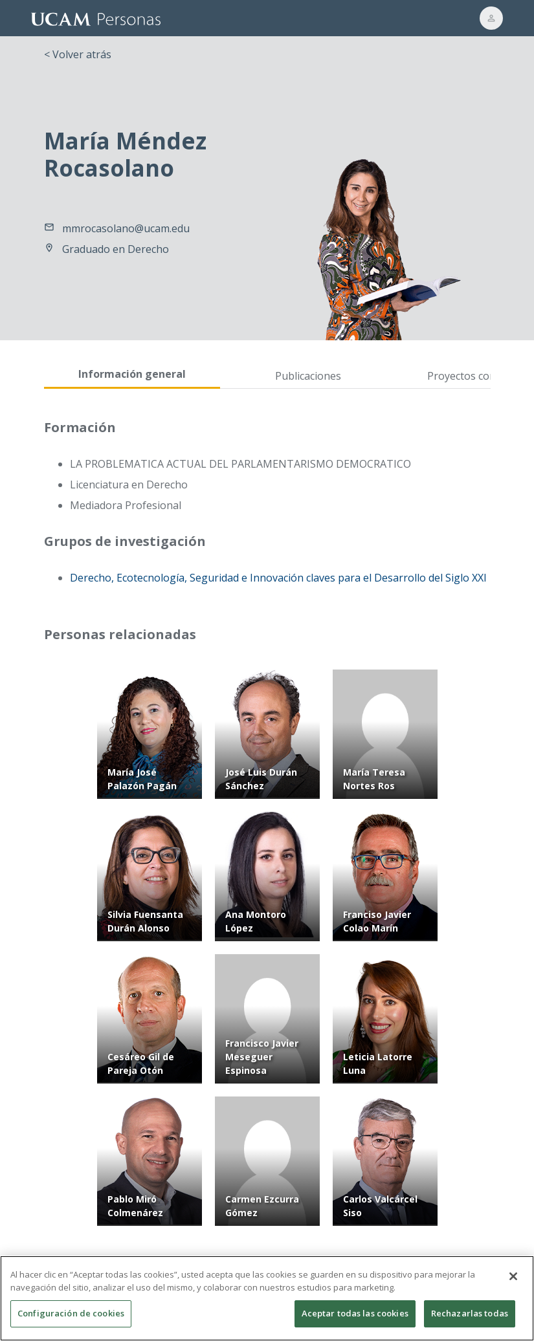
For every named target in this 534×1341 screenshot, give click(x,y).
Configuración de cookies (70, 1320)
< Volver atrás (77, 54)
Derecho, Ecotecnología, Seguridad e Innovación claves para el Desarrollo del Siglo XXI (278, 578)
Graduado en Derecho (115, 249)
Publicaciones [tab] (308, 376)
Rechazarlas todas (469, 1320)
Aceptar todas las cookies (355, 1320)
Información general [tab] (132, 374)
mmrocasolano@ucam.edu (126, 228)
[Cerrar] (513, 1283)
